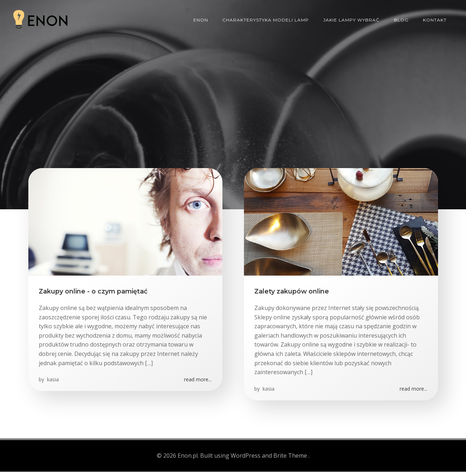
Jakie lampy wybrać (352, 19)
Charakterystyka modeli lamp (266, 19)
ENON (201, 19)
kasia (52, 380)
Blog (401, 19)
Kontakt (435, 19)
